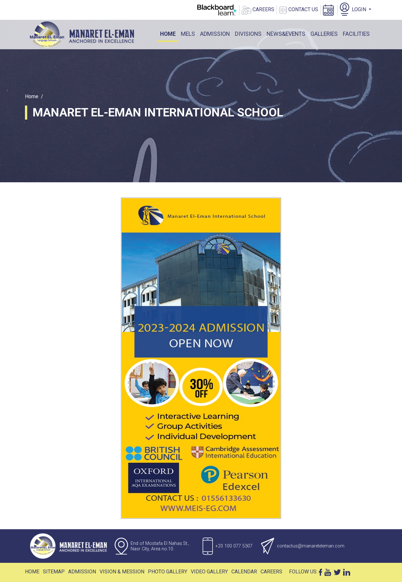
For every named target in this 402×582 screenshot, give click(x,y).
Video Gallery (209, 572)
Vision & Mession (122, 572)
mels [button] (188, 34)
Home (169, 33)
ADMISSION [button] (215, 34)
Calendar (244, 572)
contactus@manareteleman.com (310, 546)
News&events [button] (286, 34)
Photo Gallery (167, 572)
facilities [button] (356, 34)
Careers (271, 572)
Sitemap (54, 572)
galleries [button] (324, 34)
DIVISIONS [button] (248, 34)
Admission (82, 572)
